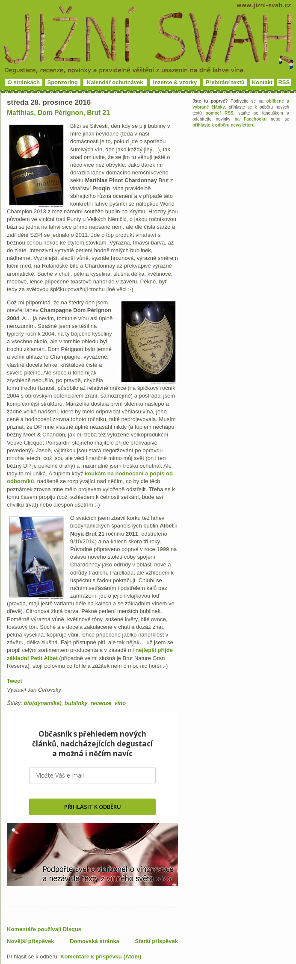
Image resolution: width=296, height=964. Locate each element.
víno (120, 703)
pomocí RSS (220, 113)
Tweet (14, 681)
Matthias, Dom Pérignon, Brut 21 (58, 112)
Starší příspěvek (156, 941)
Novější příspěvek (30, 941)
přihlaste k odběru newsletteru (223, 125)
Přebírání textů (225, 82)
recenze (101, 703)
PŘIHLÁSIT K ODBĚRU (92, 807)
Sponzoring (62, 82)
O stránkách (24, 82)
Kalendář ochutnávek (115, 82)
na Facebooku (251, 119)
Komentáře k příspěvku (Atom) (100, 956)
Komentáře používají (44, 929)
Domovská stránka (94, 941)
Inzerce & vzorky (175, 82)
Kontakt (262, 82)
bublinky (76, 703)
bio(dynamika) (43, 703)
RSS (284, 82)
